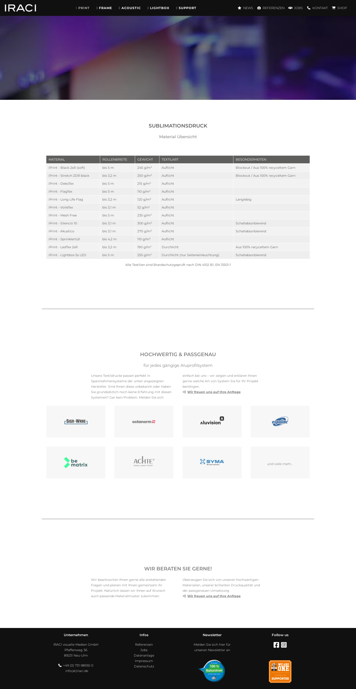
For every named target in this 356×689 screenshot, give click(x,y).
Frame (105, 8)
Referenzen (273, 8)
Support (187, 8)
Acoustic (131, 8)
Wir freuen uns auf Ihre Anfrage (214, 606)
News (248, 8)
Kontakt (320, 8)
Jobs (298, 8)
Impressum (144, 661)
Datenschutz (144, 666)
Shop (342, 8)
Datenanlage (144, 655)
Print (84, 8)
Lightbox (159, 8)
